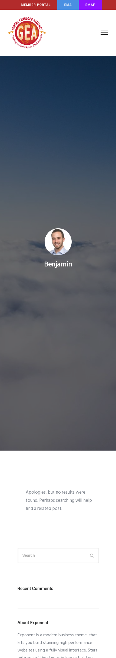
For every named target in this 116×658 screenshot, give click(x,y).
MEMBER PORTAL (36, 5)
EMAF (90, 5)
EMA (68, 5)
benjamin (58, 265)
